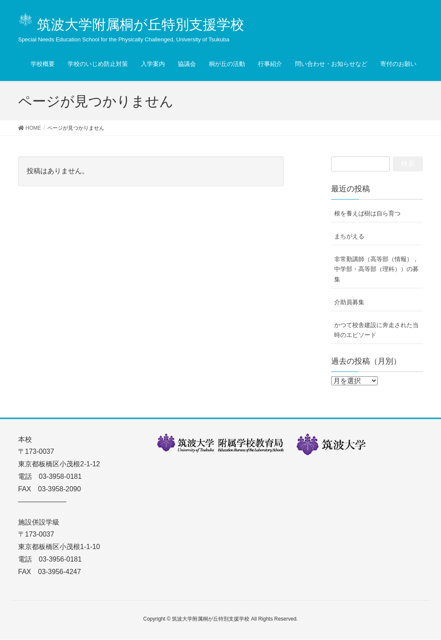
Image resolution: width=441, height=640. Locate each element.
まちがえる (349, 236)
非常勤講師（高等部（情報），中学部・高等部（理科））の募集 (376, 269)
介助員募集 (349, 302)
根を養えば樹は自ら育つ (367, 213)
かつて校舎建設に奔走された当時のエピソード (376, 330)
